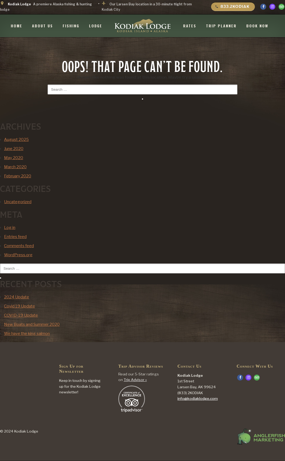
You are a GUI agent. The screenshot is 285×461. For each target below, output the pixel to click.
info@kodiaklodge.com (197, 399)
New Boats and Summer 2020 (32, 324)
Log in (9, 227)
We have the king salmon (27, 333)
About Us (42, 25)
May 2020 (13, 157)
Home (16, 25)
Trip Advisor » (135, 380)
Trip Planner (221, 25)
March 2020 (15, 166)
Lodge (95, 25)
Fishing (71, 25)
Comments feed (19, 245)
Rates (189, 25)
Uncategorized (17, 201)
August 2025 (16, 139)
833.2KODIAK (232, 6)
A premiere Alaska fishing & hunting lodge (46, 6)
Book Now (257, 25)
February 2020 (17, 176)
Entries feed (15, 236)
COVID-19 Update (21, 315)
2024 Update (16, 297)
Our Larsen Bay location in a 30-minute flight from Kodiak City (147, 6)
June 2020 (13, 148)
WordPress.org (18, 255)
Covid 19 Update (19, 306)
